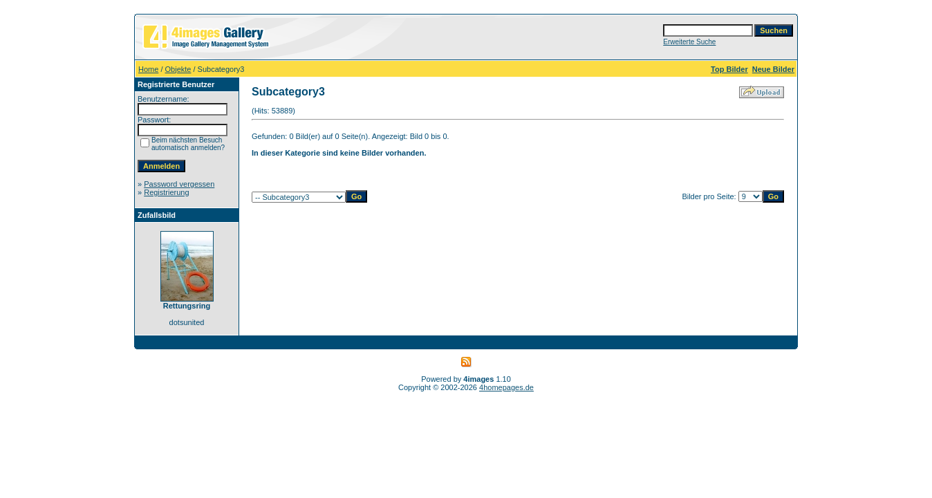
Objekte (178, 69)
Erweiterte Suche (689, 42)
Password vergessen (179, 184)
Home (148, 69)
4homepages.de (506, 387)
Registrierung (166, 192)
